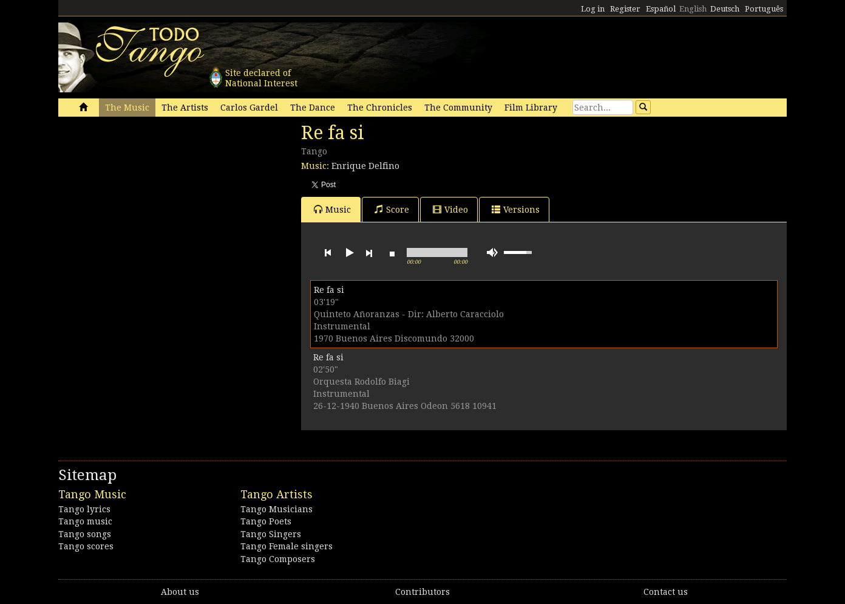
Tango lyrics (84, 509)
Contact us (665, 592)
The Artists (184, 107)
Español (661, 8)
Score (392, 209)
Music (332, 209)
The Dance (312, 107)
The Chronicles (379, 107)
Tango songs (84, 534)
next (369, 252)
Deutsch (724, 8)
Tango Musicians (276, 509)
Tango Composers (277, 559)
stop (392, 252)
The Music (127, 107)
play (348, 253)
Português (764, 8)
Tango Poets (265, 521)
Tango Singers (270, 534)
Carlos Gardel (249, 107)
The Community (458, 107)
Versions (516, 209)
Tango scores (86, 546)
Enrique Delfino (365, 166)
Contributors (422, 592)
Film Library (530, 107)
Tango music (85, 521)
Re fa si (329, 290)
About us (180, 592)
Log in (593, 8)
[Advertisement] (149, 205)
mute (492, 252)
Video (450, 209)
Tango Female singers (286, 546)
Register (625, 8)
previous (327, 252)
